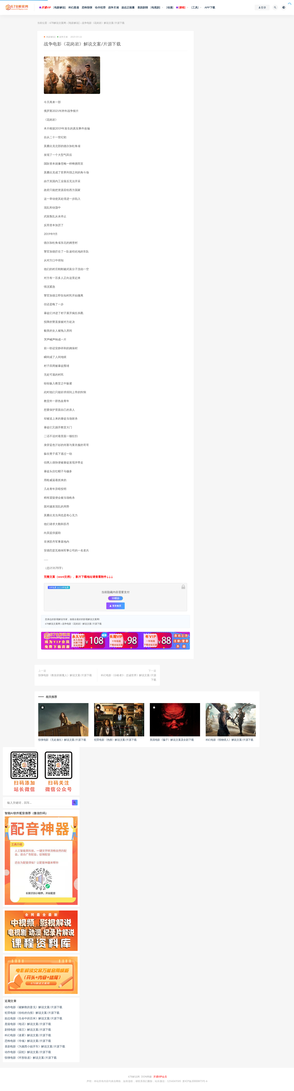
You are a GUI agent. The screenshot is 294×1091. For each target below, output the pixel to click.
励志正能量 (128, 7)
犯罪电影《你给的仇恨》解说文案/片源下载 (32, 1012)
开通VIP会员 (160, 1076)
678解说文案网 (58, 22)
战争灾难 (113, 7)
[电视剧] (155, 7)
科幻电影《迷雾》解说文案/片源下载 (28, 1035)
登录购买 (115, 606)
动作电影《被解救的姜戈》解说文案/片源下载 (33, 1007)
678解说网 (134, 1076)
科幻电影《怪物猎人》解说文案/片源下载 (230, 739)
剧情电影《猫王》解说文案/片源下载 (28, 1029)
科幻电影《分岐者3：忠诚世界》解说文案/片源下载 (128, 677)
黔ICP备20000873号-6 (195, 1081)
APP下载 (210, 7)
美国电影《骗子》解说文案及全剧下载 (172, 739)
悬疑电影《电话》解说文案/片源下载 (28, 1024)
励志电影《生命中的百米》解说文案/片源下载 (33, 1018)
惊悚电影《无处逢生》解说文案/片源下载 (62, 739)
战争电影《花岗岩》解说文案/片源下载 (81, 623)
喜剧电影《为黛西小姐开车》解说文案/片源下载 (35, 1046)
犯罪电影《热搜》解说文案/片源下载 (115, 739)
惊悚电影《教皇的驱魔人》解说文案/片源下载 (65, 675)
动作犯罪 (100, 7)
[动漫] (169, 7)
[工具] (195, 7)
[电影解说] (59, 7)
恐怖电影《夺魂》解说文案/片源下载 (28, 1040)
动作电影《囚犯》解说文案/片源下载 (28, 1052)
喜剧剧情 (142, 7)
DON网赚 (146, 1076)
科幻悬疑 (73, 7)
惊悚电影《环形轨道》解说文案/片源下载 (31, 1057)
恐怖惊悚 (87, 7)
